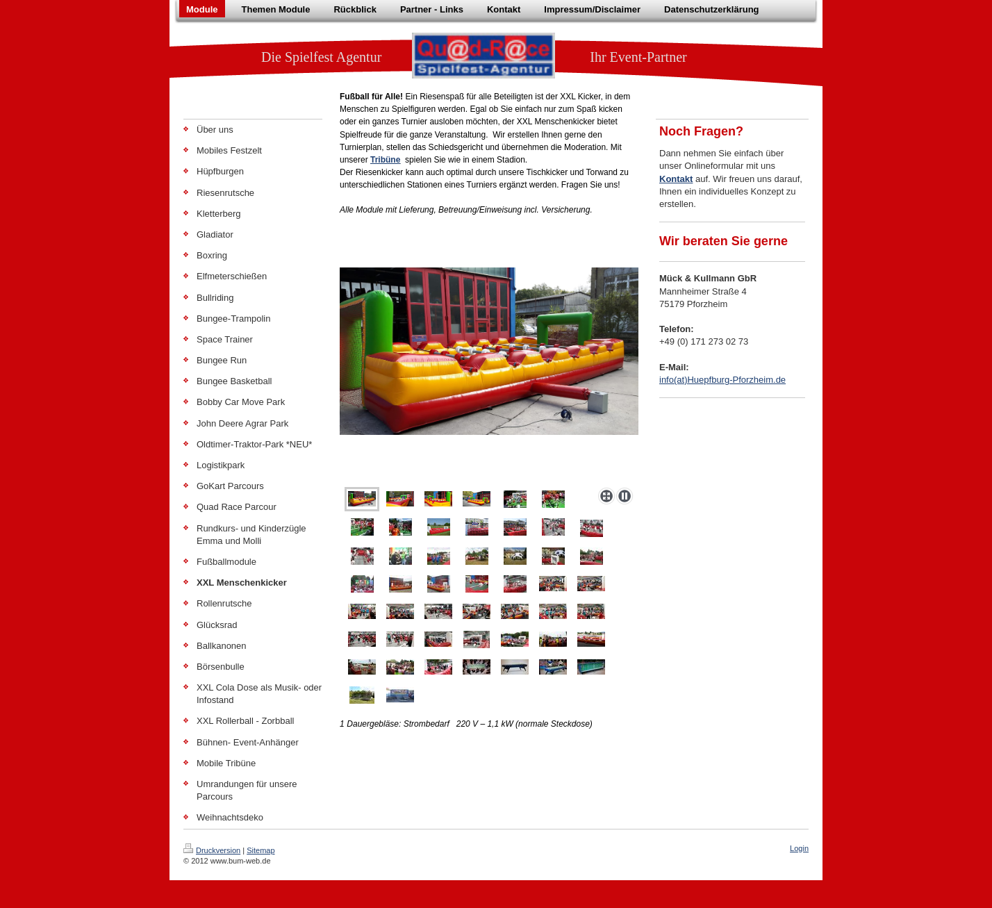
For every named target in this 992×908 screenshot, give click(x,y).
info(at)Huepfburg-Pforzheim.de (722, 379)
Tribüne (385, 160)
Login (799, 848)
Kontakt (676, 179)
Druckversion (211, 850)
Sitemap (260, 850)
